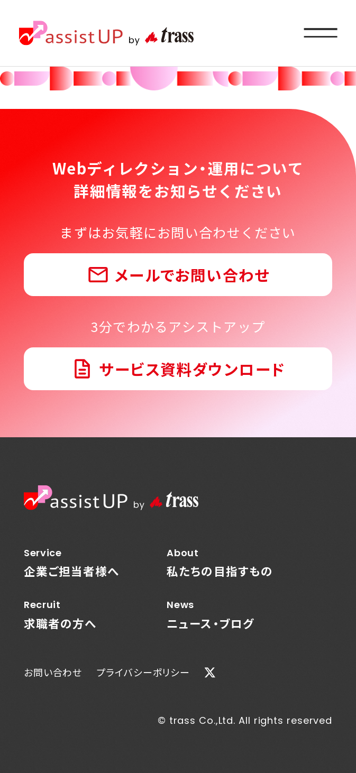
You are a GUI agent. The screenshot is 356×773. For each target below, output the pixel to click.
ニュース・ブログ (220, 614)
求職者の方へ (72, 614)
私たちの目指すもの (220, 562)
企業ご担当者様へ (72, 562)
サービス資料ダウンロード (192, 369)
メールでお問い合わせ (192, 275)
